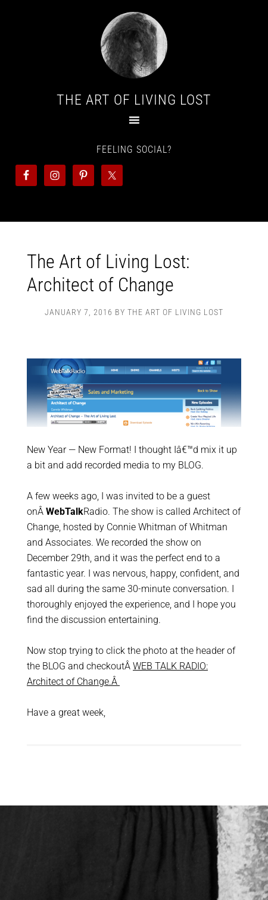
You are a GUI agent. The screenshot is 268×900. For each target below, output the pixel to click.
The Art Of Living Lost (134, 100)
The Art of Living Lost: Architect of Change (108, 272)
